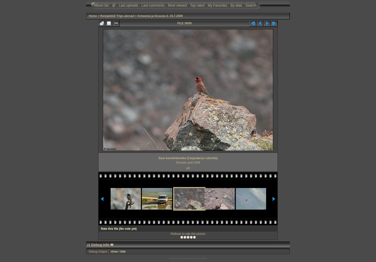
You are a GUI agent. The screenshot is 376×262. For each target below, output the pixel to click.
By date (236, 5)
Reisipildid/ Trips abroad (117, 16)
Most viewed (177, 5)
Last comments (152, 5)
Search (250, 5)
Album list (101, 5)
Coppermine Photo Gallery (194, 258)
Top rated (197, 5)
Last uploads (128, 5)
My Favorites (217, 5)
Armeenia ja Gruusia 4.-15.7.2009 (160, 16)
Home (93, 16)
